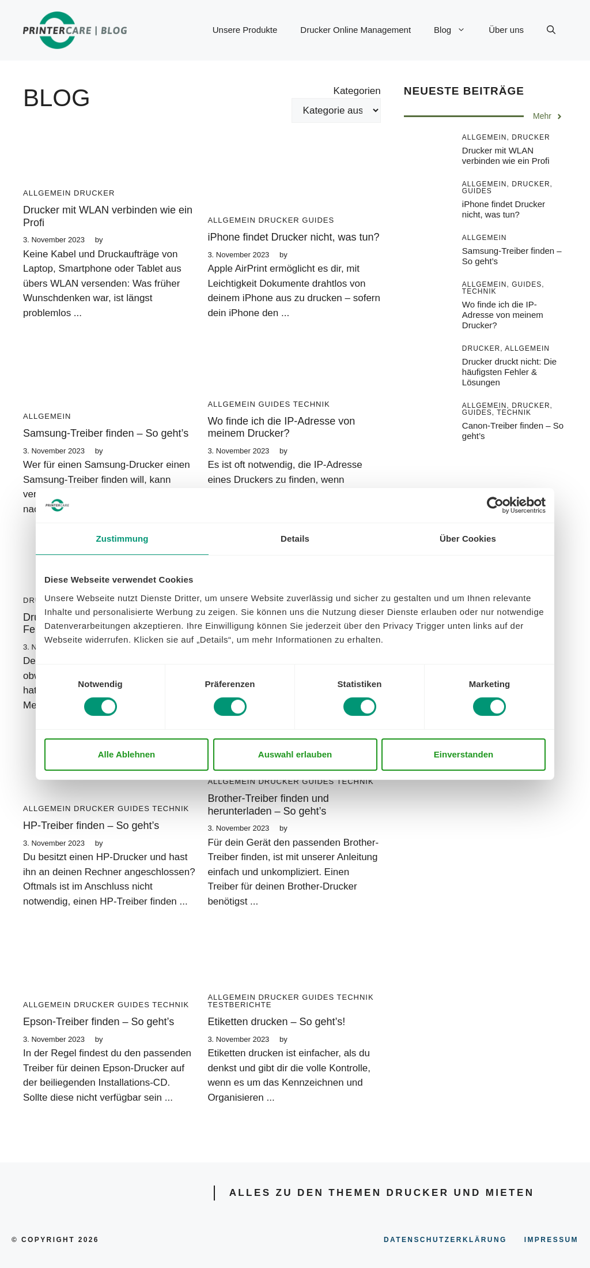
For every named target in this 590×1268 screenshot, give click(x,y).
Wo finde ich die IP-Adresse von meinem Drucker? (281, 427)
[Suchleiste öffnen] (551, 30)
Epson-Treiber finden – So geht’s (98, 1021)
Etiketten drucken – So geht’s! (276, 1021)
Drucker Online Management (355, 30)
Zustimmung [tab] (122, 538)
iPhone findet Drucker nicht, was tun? (293, 237)
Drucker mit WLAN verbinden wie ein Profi (506, 155)
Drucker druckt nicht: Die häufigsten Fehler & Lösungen (509, 372)
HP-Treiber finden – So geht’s (91, 825)
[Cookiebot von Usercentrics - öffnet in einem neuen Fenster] (495, 505)
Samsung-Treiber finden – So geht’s (105, 433)
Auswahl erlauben (295, 754)
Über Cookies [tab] (468, 538)
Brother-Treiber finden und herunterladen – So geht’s (267, 805)
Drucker (94, 193)
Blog (455, 30)
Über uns (506, 30)
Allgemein (47, 193)
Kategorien (357, 90)
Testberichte (239, 1004)
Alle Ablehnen (126, 754)
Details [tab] (295, 538)
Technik (311, 404)
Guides (318, 220)
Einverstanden (463, 754)
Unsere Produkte (245, 30)
